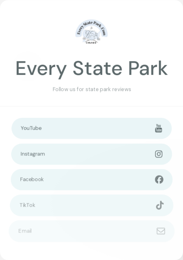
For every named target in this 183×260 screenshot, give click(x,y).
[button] (91, 128)
